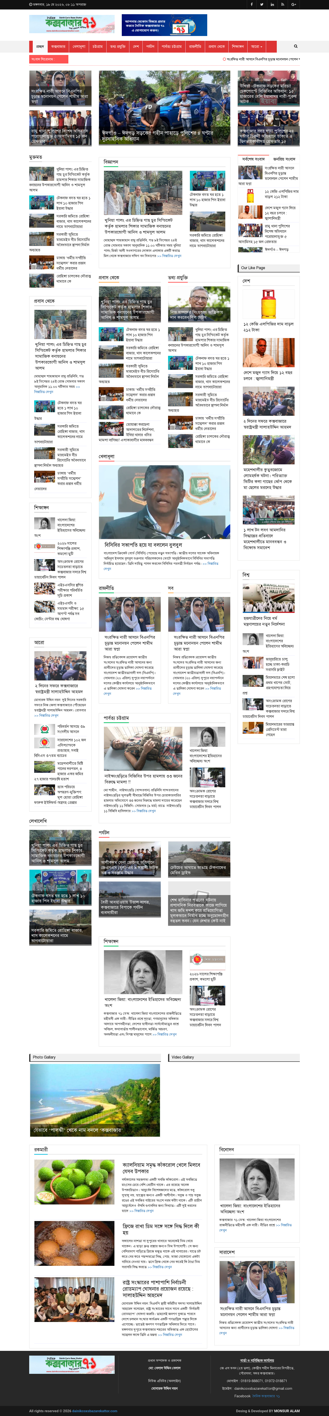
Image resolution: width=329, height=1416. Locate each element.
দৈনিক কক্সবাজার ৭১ (266, 1396)
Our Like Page (253, 268)
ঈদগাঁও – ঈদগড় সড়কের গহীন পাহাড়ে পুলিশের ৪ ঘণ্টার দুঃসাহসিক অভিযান (157, 136)
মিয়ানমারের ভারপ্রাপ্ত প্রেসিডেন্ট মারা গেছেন (280, 729)
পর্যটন (150, 46)
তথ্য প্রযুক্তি (118, 46)
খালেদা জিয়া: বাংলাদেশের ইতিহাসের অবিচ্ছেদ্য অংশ (206, 756)
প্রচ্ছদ (40, 46)
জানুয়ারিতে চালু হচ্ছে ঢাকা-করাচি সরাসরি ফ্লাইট (278, 664)
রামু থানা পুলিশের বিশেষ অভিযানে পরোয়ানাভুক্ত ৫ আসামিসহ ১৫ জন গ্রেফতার (59, 136)
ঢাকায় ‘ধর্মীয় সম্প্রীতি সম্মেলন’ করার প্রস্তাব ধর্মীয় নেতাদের (71, 263)
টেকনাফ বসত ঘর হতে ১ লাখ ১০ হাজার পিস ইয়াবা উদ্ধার (73, 203)
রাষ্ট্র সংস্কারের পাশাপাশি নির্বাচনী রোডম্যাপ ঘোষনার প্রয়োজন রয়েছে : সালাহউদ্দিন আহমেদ (158, 1288)
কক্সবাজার (58, 46)
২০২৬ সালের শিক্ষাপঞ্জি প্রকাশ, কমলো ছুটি (68, 548)
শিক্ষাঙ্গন (238, 46)
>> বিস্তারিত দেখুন (46, 715)
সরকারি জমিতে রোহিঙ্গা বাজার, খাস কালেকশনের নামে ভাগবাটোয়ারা (73, 221)
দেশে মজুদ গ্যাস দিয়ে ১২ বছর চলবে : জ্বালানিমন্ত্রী (280, 213)
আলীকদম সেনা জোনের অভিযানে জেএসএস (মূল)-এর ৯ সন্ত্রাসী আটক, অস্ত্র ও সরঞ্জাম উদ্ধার (130, 867)
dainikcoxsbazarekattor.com (94, 1411)
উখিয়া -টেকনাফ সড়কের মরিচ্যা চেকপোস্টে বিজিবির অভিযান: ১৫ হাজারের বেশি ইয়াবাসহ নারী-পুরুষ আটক (268, 93)
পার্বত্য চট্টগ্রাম (172, 46)
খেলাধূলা (79, 46)
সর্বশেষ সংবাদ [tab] (253, 159)
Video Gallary (183, 1057)
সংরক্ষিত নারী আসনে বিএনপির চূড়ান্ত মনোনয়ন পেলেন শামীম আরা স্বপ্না (282, 59)
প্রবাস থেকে (217, 46)
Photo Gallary (44, 1057)
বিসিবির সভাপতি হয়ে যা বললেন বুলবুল (143, 545)
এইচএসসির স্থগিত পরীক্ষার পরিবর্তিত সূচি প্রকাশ (70, 590)
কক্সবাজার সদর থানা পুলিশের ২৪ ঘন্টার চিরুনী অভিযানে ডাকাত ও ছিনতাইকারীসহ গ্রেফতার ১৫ (267, 136)
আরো (256, 46)
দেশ (136, 46)
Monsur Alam (287, 1411)
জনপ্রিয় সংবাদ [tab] (284, 159)
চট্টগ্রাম (98, 46)
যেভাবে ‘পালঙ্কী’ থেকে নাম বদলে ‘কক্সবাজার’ (78, 1130)
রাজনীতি (195, 46)
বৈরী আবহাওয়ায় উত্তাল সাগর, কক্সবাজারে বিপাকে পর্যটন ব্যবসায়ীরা (125, 907)
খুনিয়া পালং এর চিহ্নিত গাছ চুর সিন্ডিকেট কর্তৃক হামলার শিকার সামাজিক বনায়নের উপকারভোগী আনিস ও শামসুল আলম (59, 180)
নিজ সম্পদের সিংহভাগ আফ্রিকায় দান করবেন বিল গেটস (196, 315)
